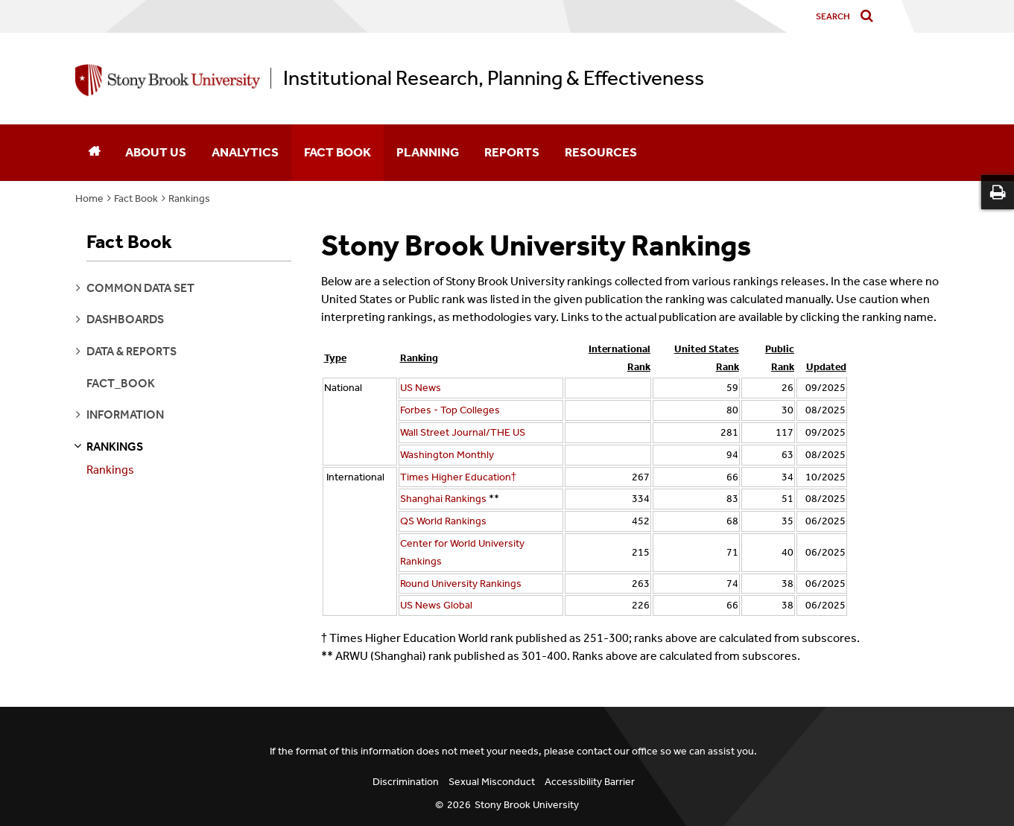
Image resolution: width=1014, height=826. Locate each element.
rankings (114, 446)
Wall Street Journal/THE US (462, 432)
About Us (155, 151)
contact (594, 751)
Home (89, 198)
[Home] (94, 152)
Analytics (245, 151)
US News (420, 387)
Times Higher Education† (458, 477)
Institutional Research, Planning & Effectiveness (493, 78)
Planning (427, 151)
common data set (140, 288)
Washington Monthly (447, 454)
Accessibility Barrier (590, 781)
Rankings (189, 198)
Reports (511, 151)
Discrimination (406, 781)
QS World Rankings (443, 521)
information (125, 414)
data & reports (131, 351)
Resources (601, 151)
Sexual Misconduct (492, 781)
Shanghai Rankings (443, 498)
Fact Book (337, 151)
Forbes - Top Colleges (450, 410)
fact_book (120, 383)
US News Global (437, 605)
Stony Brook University (527, 804)
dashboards (125, 319)
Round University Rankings (461, 583)
